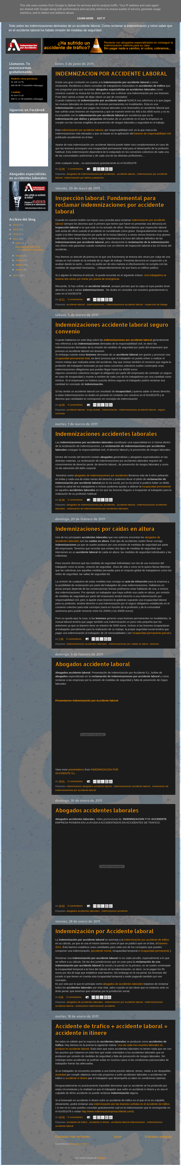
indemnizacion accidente (114, 911)
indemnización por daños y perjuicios (84, 177)
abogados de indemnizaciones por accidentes (91, 174)
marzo (19, 260)
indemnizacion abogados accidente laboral (89, 786)
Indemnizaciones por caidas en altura (104, 528)
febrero (20, 265)
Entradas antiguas (158, 1136)
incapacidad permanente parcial (151, 633)
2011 (16, 239)
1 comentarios (75, 168)
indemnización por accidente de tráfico (146, 939)
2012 (16, 234)
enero (19, 269)
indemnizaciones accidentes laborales (87, 644)
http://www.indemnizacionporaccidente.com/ (107, 1111)
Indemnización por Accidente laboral (104, 931)
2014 (16, 225)
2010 (16, 275)
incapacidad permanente (156, 486)
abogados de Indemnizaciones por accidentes (101, 475)
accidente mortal (101, 950)
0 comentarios (75, 299)
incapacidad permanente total (72, 358)
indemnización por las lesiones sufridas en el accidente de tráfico (131, 1104)
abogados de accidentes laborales (123, 983)
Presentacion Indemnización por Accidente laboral (86, 700)
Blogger (101, 1158)
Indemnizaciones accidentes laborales (106, 433)
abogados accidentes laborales (83, 911)
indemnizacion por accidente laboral (124, 1002)
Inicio (117, 1136)
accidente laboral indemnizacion (128, 1122)
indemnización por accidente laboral (82, 130)
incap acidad (94, 409)
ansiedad (61, 1074)
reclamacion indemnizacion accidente (95, 1006)
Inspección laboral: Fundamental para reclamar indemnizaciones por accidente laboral (109, 205)
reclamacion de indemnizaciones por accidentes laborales (97, 508)
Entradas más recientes (72, 1136)
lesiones (154, 644)
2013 (16, 229)
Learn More (85, 18)
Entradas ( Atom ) (79, 1144)
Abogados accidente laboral (92, 664)
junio (18, 243)
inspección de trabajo (156, 304)
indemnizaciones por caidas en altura (129, 644)
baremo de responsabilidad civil (152, 133)
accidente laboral (126, 174)
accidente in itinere (76, 1078)
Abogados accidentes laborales (97, 810)
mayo (19, 255)
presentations (76, 769)
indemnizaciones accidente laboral (125, 304)
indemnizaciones (96, 304)
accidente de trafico (77, 1122)
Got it (101, 18)
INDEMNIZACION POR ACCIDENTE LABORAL (111, 73)
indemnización (110, 409)
